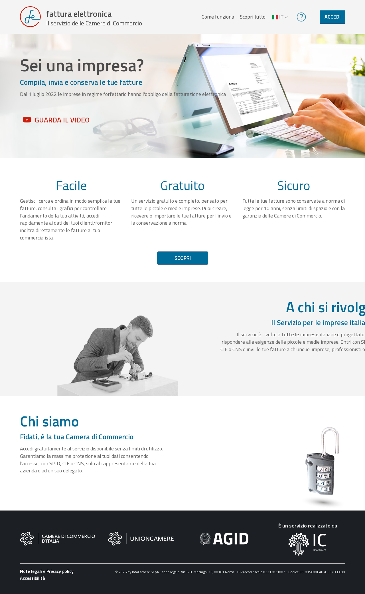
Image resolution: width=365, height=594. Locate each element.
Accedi (332, 18)
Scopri (183, 261)
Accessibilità (32, 580)
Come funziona (217, 18)
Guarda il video (62, 122)
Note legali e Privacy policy (47, 574)
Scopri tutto (252, 18)
